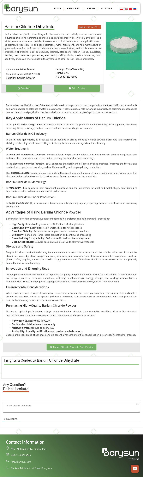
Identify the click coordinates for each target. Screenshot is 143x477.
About (91, 8)
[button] (135, 469)
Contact (106, 8)
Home (57, 8)
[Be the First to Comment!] (71, 408)
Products (74, 8)
